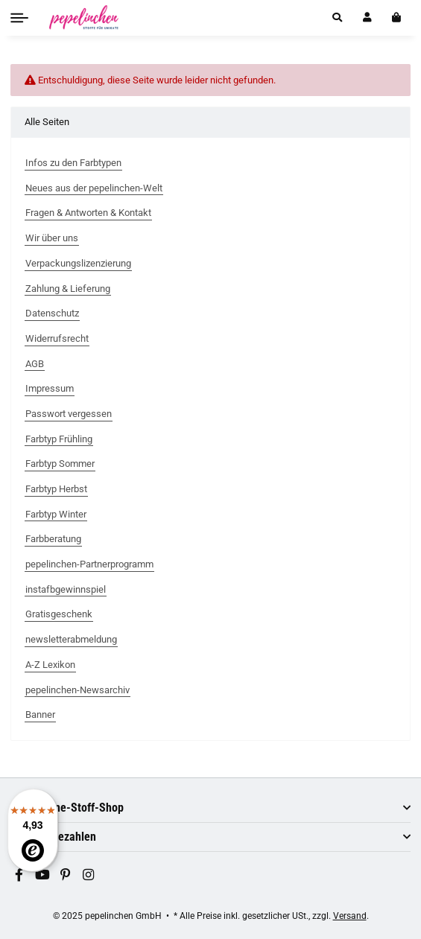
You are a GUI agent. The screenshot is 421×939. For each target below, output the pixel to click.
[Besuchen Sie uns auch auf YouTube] (42, 876)
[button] (337, 17)
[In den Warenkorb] (396, 18)
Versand (350, 915)
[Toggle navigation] (19, 18)
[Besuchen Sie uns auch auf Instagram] (89, 876)
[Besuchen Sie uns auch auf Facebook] (19, 876)
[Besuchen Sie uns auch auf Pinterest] (66, 876)
